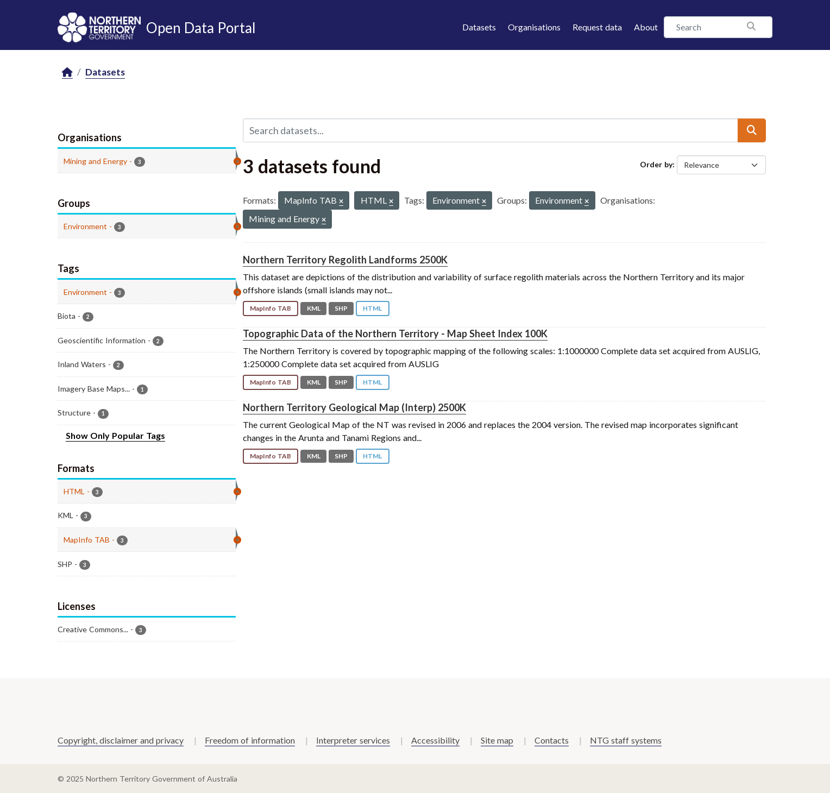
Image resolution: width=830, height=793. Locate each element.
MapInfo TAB (270, 308)
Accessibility (435, 740)
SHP (341, 308)
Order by (656, 164)
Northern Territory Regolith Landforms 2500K (345, 260)
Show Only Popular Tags (115, 435)
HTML (372, 308)
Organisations (534, 27)
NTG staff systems (626, 740)
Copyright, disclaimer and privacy (121, 740)
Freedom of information (250, 740)
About (646, 27)
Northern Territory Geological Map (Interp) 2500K (354, 407)
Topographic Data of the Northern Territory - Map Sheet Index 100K (395, 333)
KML (313, 308)
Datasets (479, 27)
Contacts (552, 740)
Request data (597, 27)
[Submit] (752, 130)
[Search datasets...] (490, 130)
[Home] (67, 72)
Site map (497, 740)
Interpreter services (353, 740)
